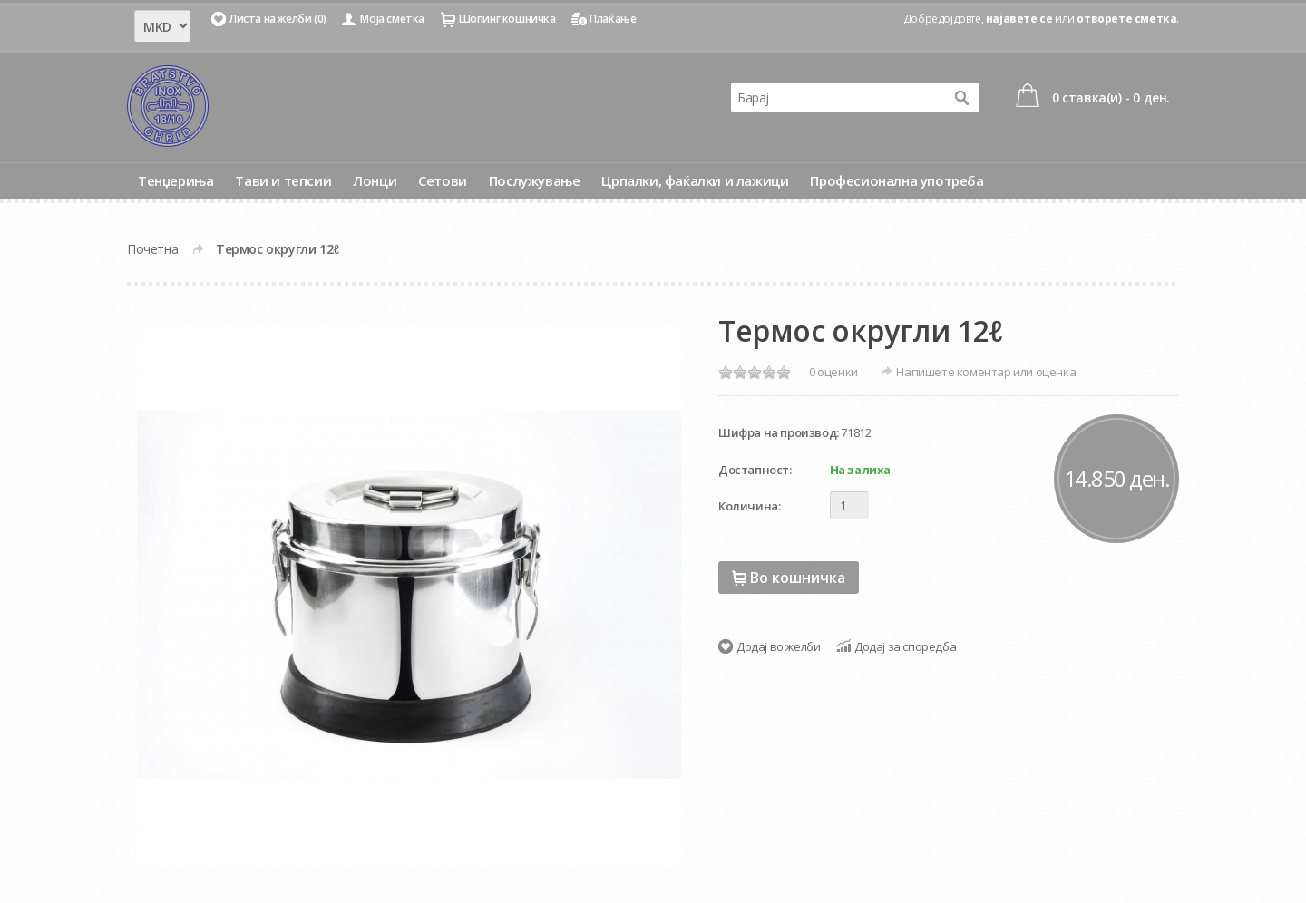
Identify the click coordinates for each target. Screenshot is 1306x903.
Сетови (442, 180)
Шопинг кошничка (507, 18)
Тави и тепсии (283, 180)
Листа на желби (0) (277, 18)
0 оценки (833, 372)
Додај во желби (778, 646)
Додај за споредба (905, 646)
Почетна (152, 248)
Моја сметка (392, 18)
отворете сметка (1126, 18)
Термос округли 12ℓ (277, 248)
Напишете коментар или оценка (986, 372)
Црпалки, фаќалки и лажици (694, 180)
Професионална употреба (896, 180)
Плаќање (613, 18)
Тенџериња (175, 180)
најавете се (1019, 18)
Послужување (534, 180)
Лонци (374, 180)
